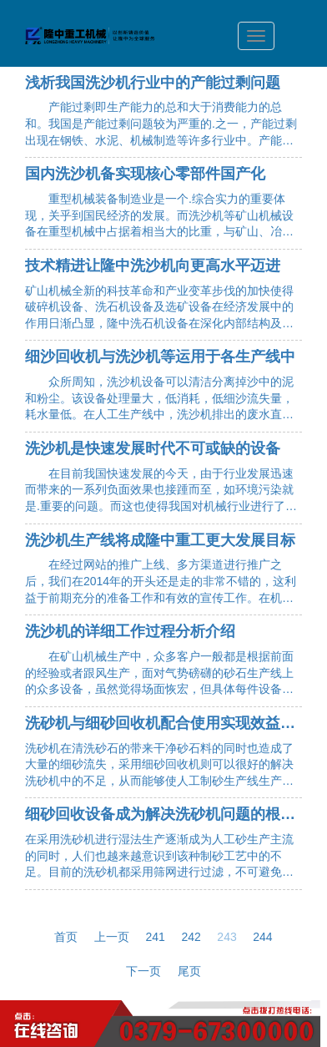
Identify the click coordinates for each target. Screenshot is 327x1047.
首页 (66, 936)
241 (155, 936)
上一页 (111, 936)
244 (262, 936)
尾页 (189, 971)
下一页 (143, 971)
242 (190, 936)
